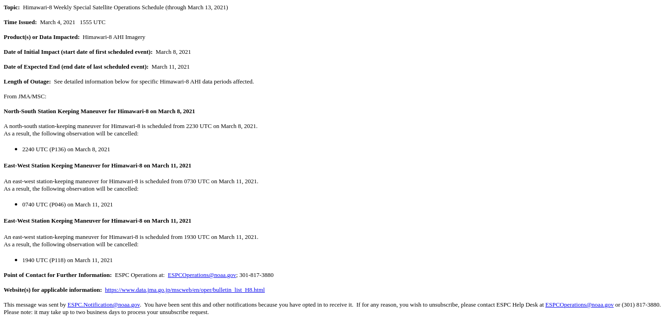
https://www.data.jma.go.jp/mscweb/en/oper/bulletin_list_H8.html (185, 289)
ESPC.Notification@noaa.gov (104, 304)
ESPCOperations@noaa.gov (202, 274)
